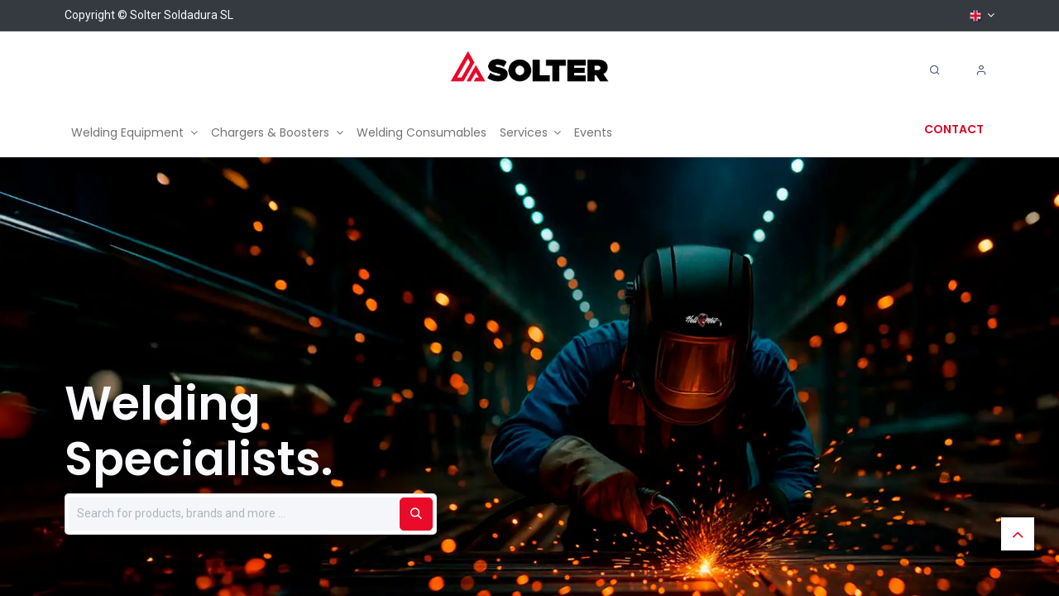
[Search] (935, 70)
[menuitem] (134, 133)
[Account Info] (981, 70)
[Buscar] (416, 514)
